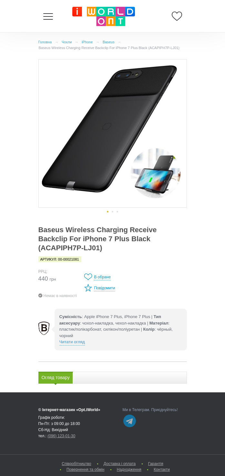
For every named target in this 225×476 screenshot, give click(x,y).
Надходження (129, 469)
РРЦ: (42, 271)
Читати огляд (72, 341)
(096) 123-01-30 (61, 436)
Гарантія (155, 463)
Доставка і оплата (120, 463)
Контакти (162, 469)
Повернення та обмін (85, 469)
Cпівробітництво (76, 463)
